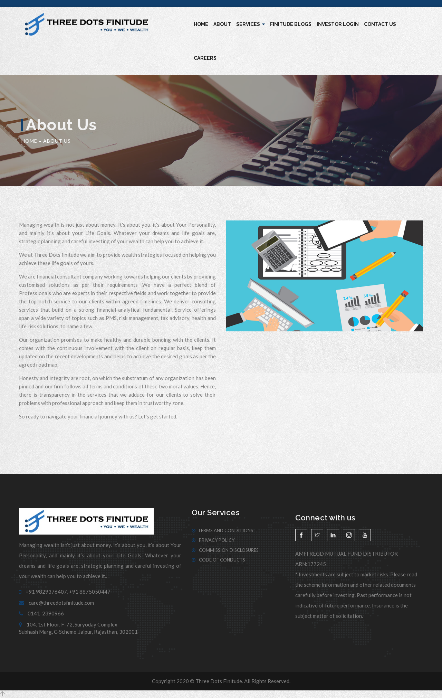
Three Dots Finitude (218, 681)
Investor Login (338, 24)
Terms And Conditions (222, 530)
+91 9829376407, (43, 591)
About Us (57, 141)
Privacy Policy (213, 540)
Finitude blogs (290, 24)
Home (201, 24)
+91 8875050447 (89, 591)
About (222, 24)
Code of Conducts (218, 560)
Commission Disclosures (225, 550)
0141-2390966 (41, 613)
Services (250, 24)
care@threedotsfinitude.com (56, 603)
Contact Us (380, 24)
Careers (205, 58)
